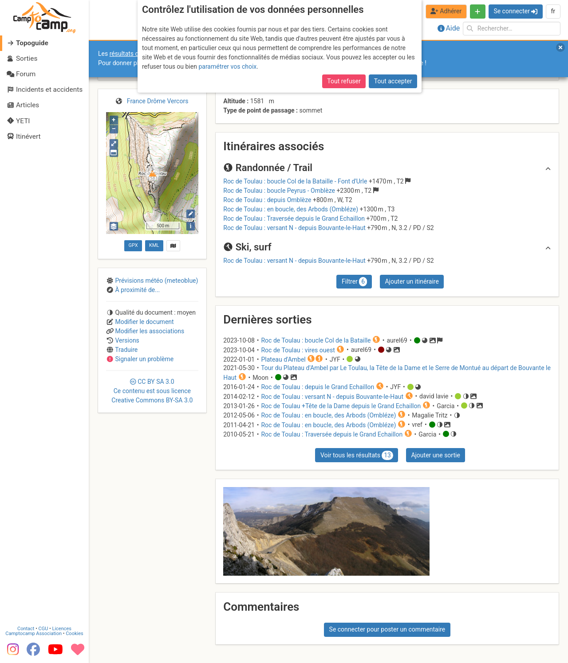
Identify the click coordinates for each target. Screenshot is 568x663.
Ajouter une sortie (435, 455)
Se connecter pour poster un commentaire (387, 629)
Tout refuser (343, 81)
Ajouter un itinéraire (411, 281)
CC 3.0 (152, 391)
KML (154, 245)
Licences (61, 629)
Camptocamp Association (33, 633)
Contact (25, 629)
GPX (133, 245)
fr (553, 11)
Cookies (74, 633)
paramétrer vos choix (227, 66)
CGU (43, 629)
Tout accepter (393, 81)
